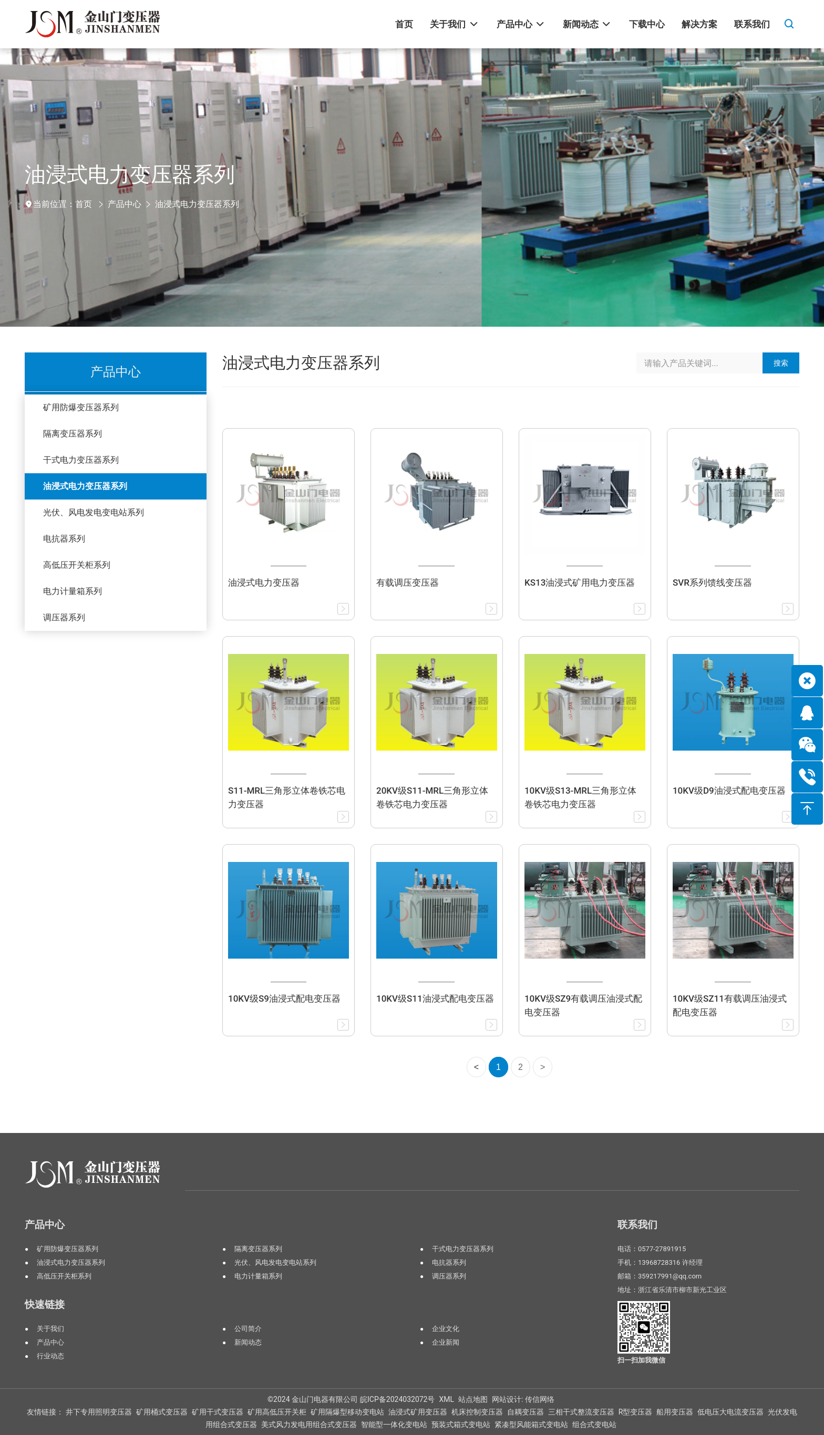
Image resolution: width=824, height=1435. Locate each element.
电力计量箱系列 (72, 591)
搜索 (781, 363)
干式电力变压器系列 (81, 460)
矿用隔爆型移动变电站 (347, 1412)
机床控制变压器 (477, 1412)
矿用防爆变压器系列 (81, 407)
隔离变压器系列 (72, 434)
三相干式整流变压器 (581, 1412)
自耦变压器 (525, 1412)
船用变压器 (674, 1412)
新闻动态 (248, 1342)
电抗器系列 (64, 539)
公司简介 (248, 1329)
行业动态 (50, 1356)
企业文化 (445, 1329)
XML (446, 1399)
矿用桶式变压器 (162, 1412)
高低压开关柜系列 (76, 565)
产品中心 (124, 204)
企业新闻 (445, 1342)
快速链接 (45, 1304)
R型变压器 (636, 1412)
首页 (83, 204)
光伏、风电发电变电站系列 (93, 512)
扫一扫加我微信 (641, 1360)
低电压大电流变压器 (730, 1412)
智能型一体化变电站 (394, 1424)
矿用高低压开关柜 (277, 1412)
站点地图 (473, 1399)
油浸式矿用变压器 (417, 1412)
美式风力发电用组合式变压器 (309, 1424)
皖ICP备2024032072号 (397, 1399)
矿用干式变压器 (217, 1412)
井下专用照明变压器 (99, 1412)
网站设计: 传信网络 (523, 1399)
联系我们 (637, 1225)
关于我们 (50, 1329)
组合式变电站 (594, 1424)
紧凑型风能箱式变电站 (531, 1424)
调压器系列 (64, 617)
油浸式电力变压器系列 (197, 204)
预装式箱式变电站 (460, 1424)
